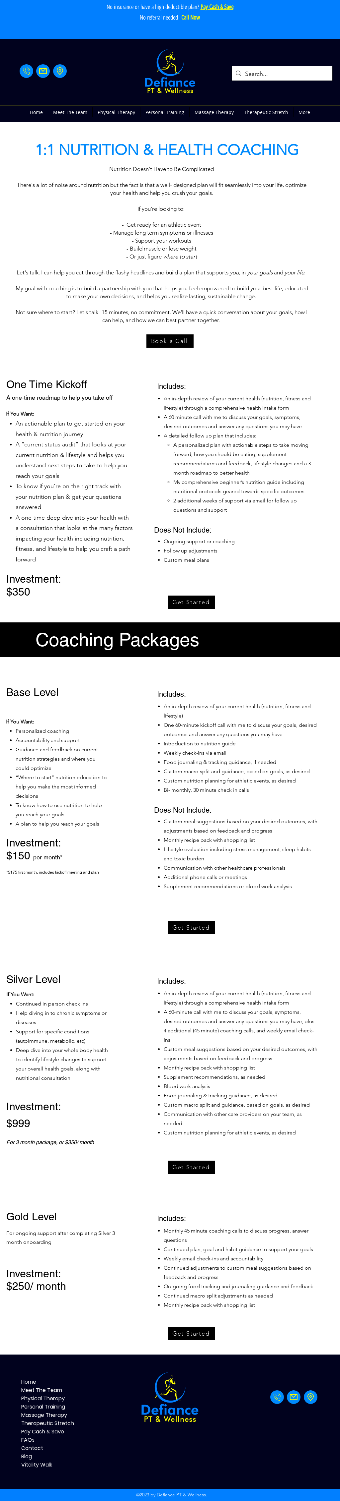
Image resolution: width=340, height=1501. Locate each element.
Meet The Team (41, 1390)
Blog (26, 1456)
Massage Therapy (44, 1415)
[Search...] (281, 74)
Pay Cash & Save (42, 1431)
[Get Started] (191, 602)
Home (28, 1382)
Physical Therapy (43, 1398)
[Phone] (26, 71)
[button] (116, 112)
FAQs (28, 1440)
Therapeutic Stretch (44, 1423)
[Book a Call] (170, 341)
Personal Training (43, 1407)
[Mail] (43, 71)
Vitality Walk (36, 1465)
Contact (32, 1448)
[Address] (60, 71)
